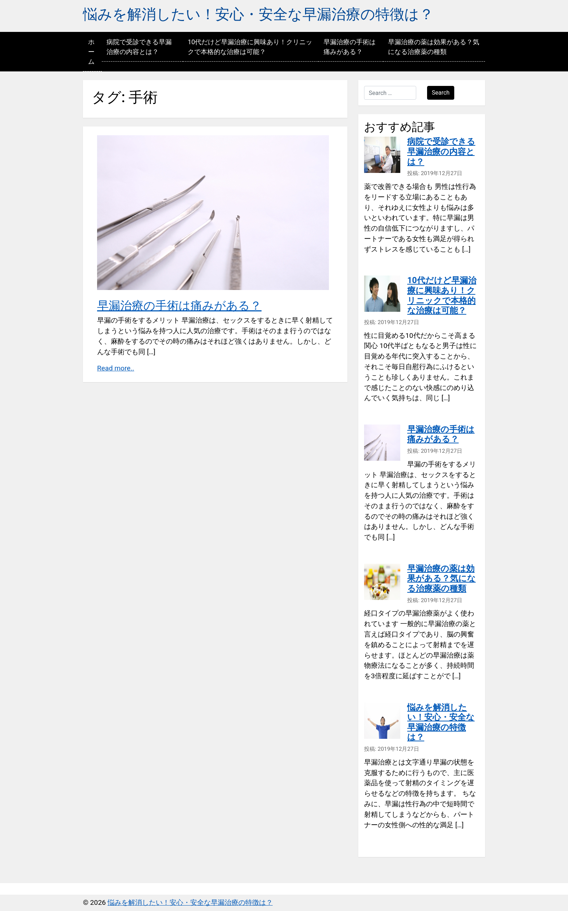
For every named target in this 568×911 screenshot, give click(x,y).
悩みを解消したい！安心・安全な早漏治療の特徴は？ (258, 14)
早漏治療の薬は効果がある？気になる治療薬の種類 (433, 46)
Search (441, 92)
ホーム (91, 51)
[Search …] (390, 93)
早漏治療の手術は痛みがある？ (349, 46)
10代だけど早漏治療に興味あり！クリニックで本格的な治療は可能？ (250, 46)
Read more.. (115, 368)
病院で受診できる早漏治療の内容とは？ (139, 46)
